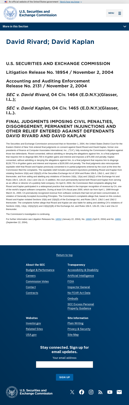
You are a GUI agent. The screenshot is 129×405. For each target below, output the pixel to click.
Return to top (64, 255)
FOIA (71, 281)
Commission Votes (37, 281)
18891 (118, 219)
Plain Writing (75, 323)
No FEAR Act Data (79, 292)
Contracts (32, 292)
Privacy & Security (79, 329)
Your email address (64, 357)
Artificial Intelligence (81, 275)
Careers (31, 275)
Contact (31, 287)
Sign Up (64, 377)
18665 (89, 219)
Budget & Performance (40, 270)
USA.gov (31, 334)
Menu (114, 13)
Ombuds (73, 298)
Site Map (73, 334)
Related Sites (34, 329)
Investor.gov (33, 323)
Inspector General (79, 287)
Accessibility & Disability (83, 270)
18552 (58, 219)
